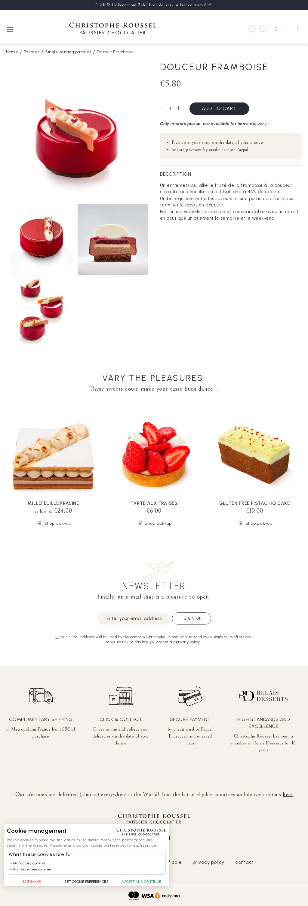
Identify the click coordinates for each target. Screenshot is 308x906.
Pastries (32, 52)
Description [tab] (175, 174)
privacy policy (208, 862)
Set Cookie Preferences (86, 881)
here (288, 794)
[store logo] (112, 29)
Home (12, 52)
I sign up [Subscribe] (191, 618)
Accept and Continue (141, 881)
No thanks (31, 881)
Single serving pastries (68, 52)
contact (244, 862)
